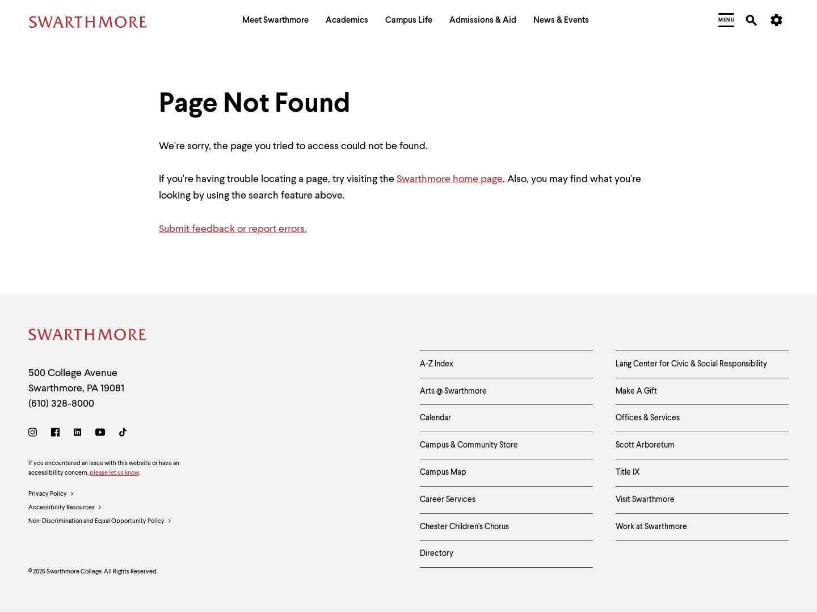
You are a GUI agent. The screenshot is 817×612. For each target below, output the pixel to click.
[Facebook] (55, 434)
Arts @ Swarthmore (453, 391)
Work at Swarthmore (651, 527)
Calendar (435, 418)
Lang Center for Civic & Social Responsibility (691, 364)
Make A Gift (636, 391)
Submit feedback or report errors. (233, 229)
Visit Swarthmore (645, 500)
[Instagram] (34, 434)
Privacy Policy (51, 494)
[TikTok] (123, 434)
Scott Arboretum (645, 445)
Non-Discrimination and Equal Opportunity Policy (100, 522)
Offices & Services (648, 418)
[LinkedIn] (77, 434)
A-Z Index (436, 364)
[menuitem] (275, 21)
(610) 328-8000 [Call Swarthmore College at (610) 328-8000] (61, 404)
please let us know (114, 473)
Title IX (628, 472)
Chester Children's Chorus (464, 527)
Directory (436, 554)
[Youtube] (100, 434)
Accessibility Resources (65, 508)
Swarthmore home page (450, 179)
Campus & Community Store (469, 445)
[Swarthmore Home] (88, 336)
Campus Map (443, 472)
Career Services (447, 500)
